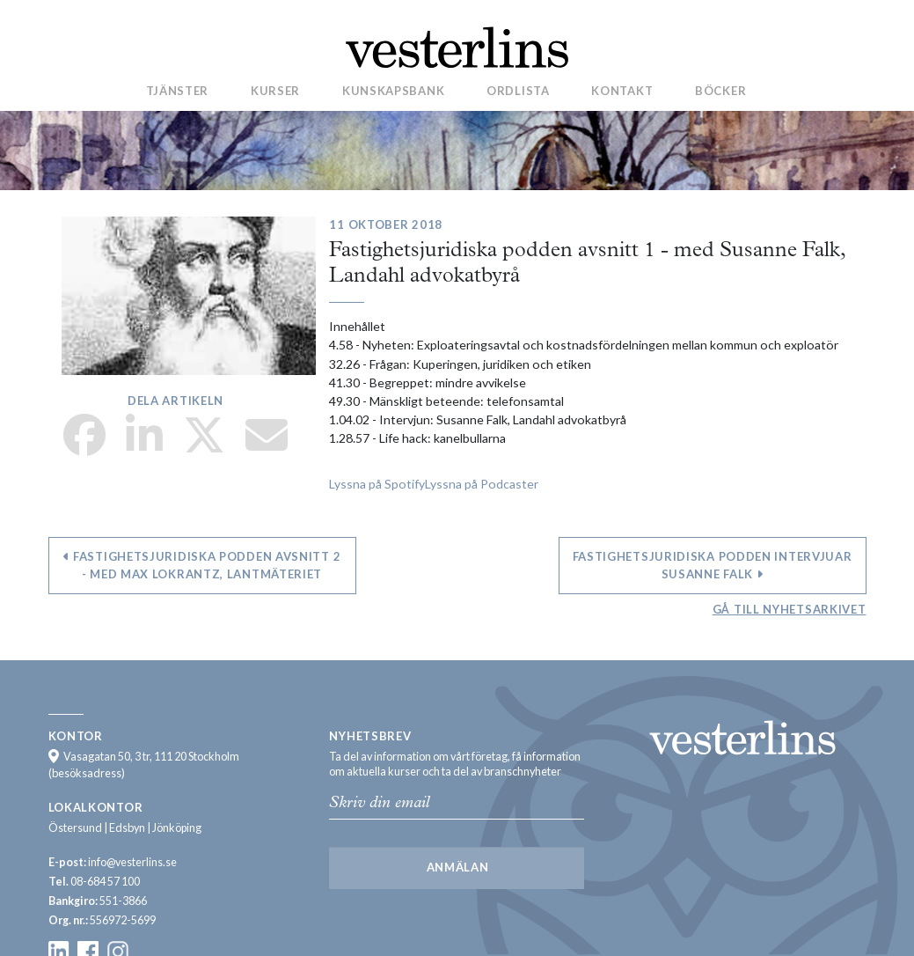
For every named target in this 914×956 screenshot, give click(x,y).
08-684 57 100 (105, 881)
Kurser (275, 91)
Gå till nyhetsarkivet (789, 609)
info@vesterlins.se (132, 862)
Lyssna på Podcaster (481, 483)
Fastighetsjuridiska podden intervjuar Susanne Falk (712, 565)
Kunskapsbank (393, 91)
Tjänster (177, 91)
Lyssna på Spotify (377, 483)
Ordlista (518, 91)
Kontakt (622, 91)
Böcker (720, 91)
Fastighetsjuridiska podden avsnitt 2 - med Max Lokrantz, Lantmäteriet (202, 565)
